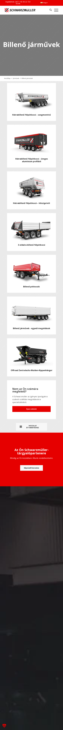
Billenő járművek (27, 78)
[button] (4, 725)
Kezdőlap (7, 78)
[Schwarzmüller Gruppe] (21, 10)
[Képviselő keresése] (31, 468)
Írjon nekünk (31, 409)
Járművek (16, 78)
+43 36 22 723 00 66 (23, 3)
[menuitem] (44, 2)
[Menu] (55, 10)
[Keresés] (49, 10)
